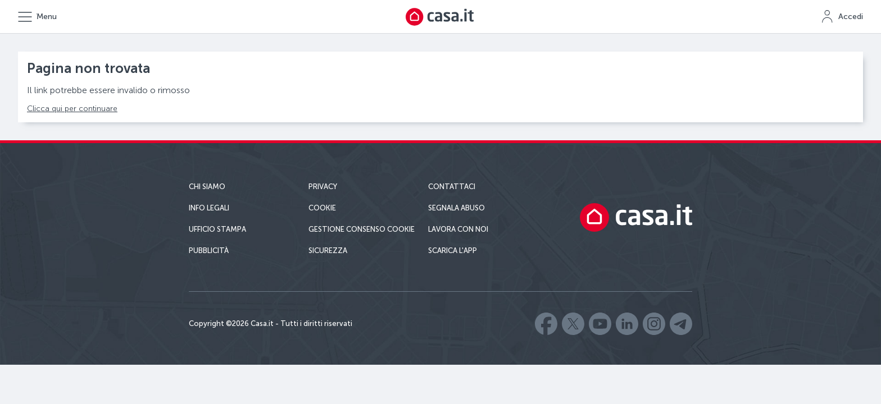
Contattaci (451, 186)
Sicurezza (327, 250)
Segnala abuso (456, 208)
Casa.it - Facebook (546, 324)
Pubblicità (209, 250)
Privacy (322, 186)
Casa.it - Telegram (681, 324)
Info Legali (209, 208)
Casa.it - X (573, 324)
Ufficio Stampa (217, 229)
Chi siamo (207, 186)
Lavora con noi (458, 229)
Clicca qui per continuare (72, 108)
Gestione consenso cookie (361, 229)
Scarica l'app (452, 250)
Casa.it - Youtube (600, 324)
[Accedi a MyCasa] (842, 16)
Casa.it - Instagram (654, 324)
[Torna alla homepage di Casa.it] (440, 17)
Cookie (322, 208)
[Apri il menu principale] (37, 16)
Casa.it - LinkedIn (627, 324)
